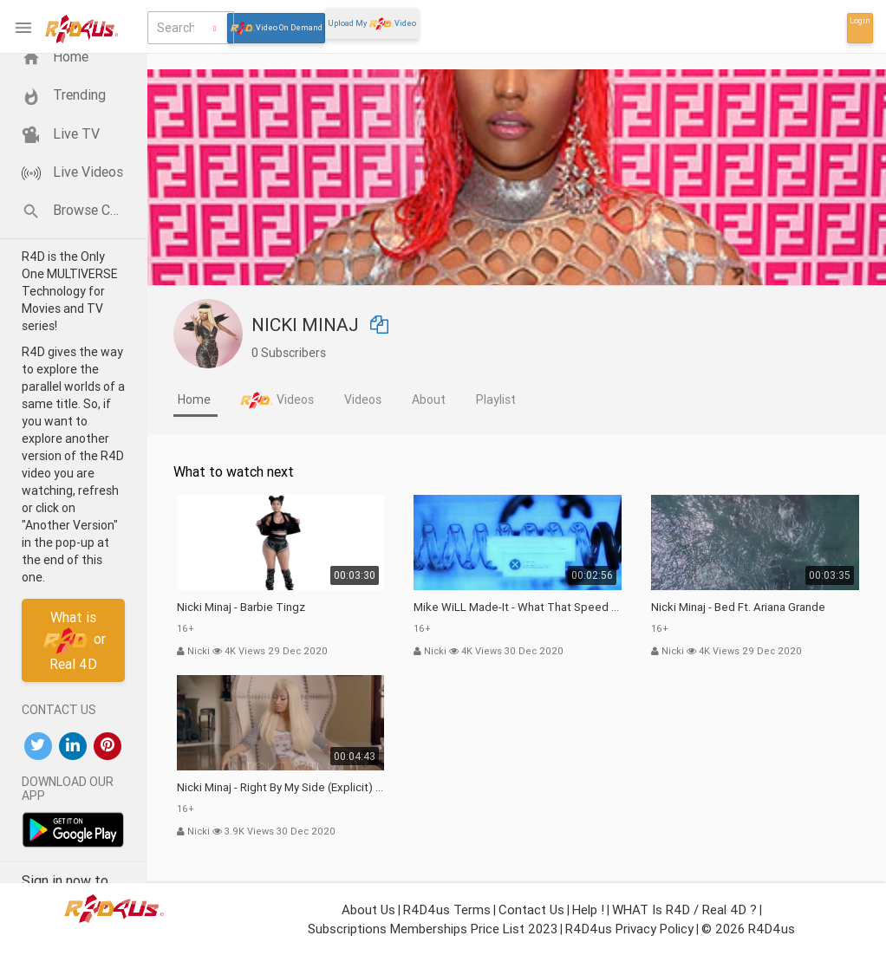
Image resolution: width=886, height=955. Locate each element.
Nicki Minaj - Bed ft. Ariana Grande (738, 607)
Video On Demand (276, 28)
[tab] (195, 401)
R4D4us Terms (447, 909)
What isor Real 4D (74, 640)
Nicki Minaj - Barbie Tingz (241, 607)
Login (860, 21)
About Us (368, 909)
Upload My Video (372, 23)
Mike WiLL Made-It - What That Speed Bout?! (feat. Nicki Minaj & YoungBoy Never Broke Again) (518, 607)
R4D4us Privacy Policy (629, 928)
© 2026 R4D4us (748, 928)
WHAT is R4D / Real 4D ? (684, 909)
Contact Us (531, 909)
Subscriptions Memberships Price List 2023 (432, 928)
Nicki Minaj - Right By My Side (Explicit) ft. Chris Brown (281, 787)
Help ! (588, 909)
